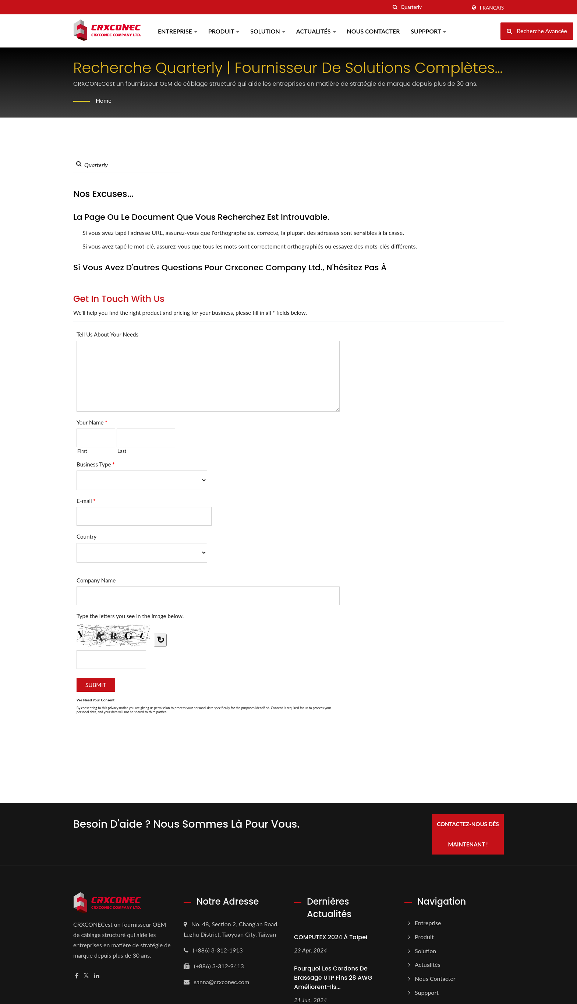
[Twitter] (86, 976)
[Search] (433, 7)
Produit (223, 31)
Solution (267, 31)
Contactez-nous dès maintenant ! (468, 834)
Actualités (316, 31)
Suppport (428, 31)
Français (492, 8)
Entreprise (177, 31)
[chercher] (395, 7)
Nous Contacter (373, 31)
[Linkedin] (96, 976)
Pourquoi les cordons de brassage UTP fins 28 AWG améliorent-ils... (333, 977)
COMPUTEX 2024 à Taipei (330, 937)
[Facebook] (76, 976)
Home (103, 100)
